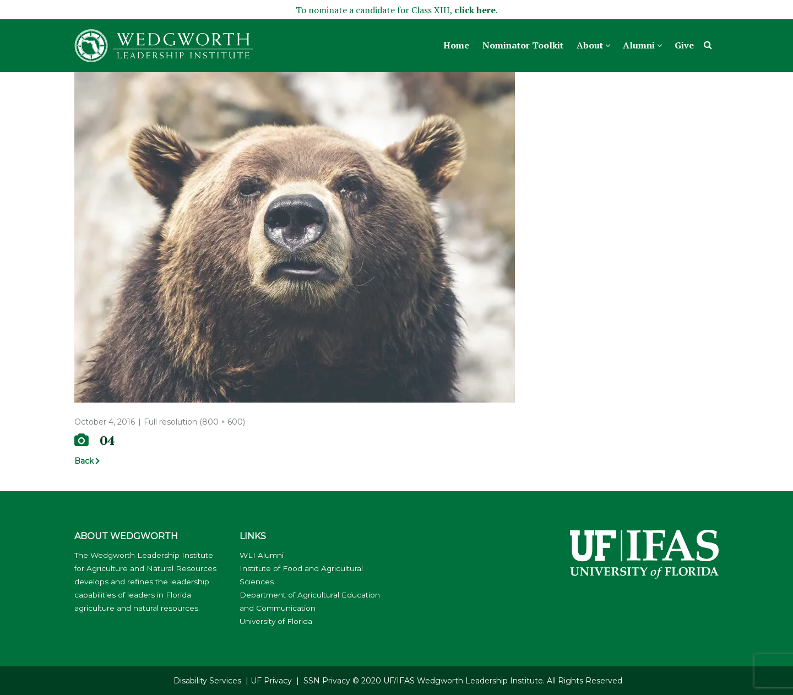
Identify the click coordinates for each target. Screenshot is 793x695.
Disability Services (207, 681)
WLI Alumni (262, 555)
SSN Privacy (326, 681)
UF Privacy (271, 681)
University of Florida (276, 621)
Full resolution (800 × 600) (194, 422)
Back (84, 461)
